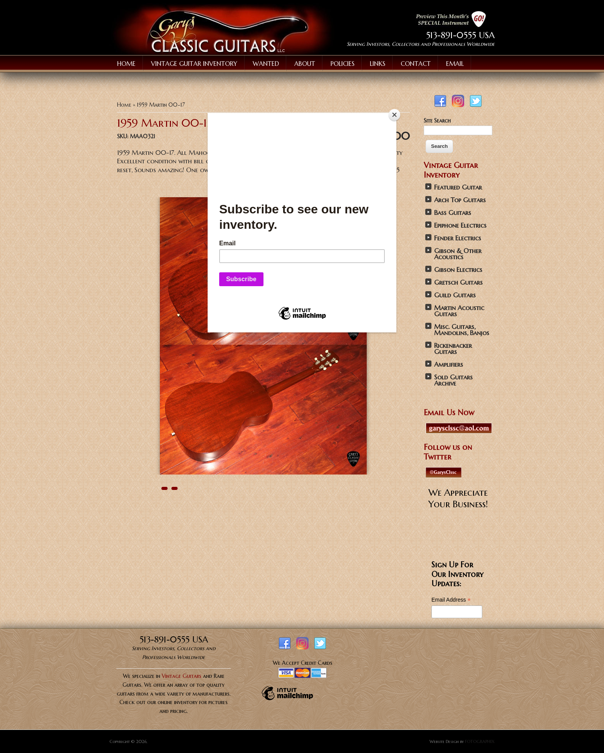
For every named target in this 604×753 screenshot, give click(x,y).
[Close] (394, 115)
